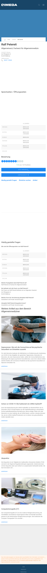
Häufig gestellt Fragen (9, 180)
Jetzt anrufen (23, 170)
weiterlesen (4, 366)
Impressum (23, 569)
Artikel (35, 180)
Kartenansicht (23, 175)
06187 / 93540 (8, 60)
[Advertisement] (23, 23)
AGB (23, 566)
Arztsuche (20, 39)
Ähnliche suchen (25, 180)
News (8, 39)
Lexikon (14, 39)
